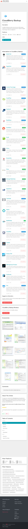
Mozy (7, 169)
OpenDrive (8, 188)
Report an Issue (5, 512)
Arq (7, 285)
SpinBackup (9, 220)
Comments (5, 436)
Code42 (8, 242)
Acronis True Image (10, 87)
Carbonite (8, 198)
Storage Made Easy (10, 179)
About (16, 512)
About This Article (6, 438)
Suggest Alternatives (18, 503)
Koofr (7, 137)
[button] (26, 1)
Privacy (7, 526)
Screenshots (5, 432)
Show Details (23, 63)
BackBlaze (8, 120)
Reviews (4, 424)
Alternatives (5, 422)
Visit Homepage (7, 39)
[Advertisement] (14, 7)
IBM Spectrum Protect (11, 264)
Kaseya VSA (9, 253)
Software (4, 501)
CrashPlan (8, 98)
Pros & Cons (5, 428)
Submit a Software (18, 501)
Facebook (17, 516)
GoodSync (8, 127)
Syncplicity (9, 158)
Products (4, 503)
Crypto (3, 505)
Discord (3, 506)
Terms (3, 526)
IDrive (7, 148)
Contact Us (17, 513)
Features (4, 426)
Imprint (16, 515)
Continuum (8, 274)
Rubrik (7, 209)
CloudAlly (8, 231)
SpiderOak (8, 54)
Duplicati (8, 109)
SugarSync (8, 66)
